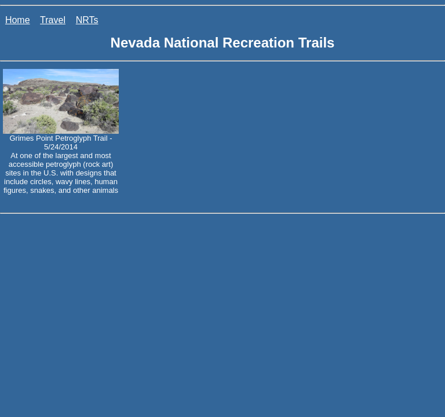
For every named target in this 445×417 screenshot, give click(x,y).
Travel (52, 20)
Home (17, 20)
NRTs (87, 20)
